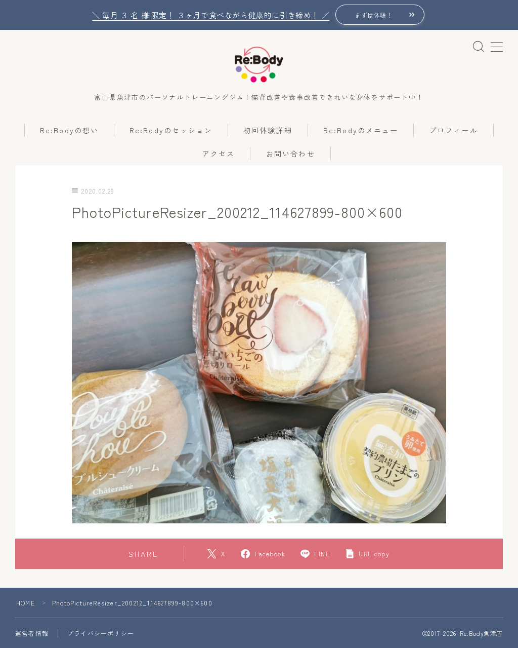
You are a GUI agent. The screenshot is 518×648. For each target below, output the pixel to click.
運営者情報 (32, 633)
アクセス (218, 153)
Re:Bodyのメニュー (360, 130)
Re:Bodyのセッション (171, 130)
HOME (25, 602)
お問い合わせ (290, 153)
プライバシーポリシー (100, 633)
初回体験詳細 (267, 130)
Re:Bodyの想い (69, 130)
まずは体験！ (374, 15)
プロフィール (453, 130)
